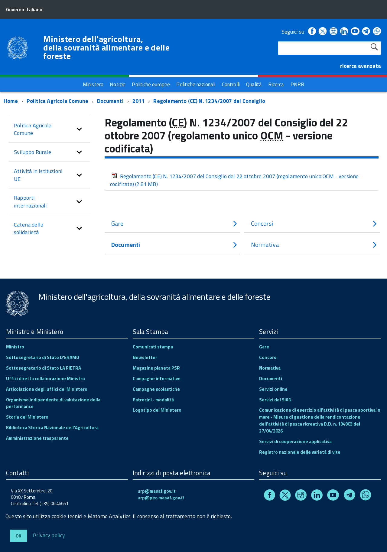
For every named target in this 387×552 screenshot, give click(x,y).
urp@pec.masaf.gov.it (161, 497)
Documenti (110, 101)
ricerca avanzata (360, 66)
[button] (79, 129)
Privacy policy (49, 535)
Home (11, 101)
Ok (18, 535)
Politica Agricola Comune (57, 101)
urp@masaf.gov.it (157, 491)
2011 (138, 101)
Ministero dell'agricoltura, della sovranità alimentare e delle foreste (106, 47)
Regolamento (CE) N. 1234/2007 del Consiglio (209, 101)
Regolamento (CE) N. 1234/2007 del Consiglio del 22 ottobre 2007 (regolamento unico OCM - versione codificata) (234, 180)
